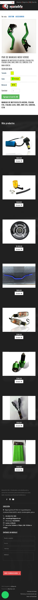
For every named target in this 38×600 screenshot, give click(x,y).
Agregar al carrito (10, 96)
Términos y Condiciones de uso (28, 594)
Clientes (18, 2)
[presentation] (18, 566)
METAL (13, 85)
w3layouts (13, 586)
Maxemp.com (11, 589)
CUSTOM (11, 16)
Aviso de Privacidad (31, 596)
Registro (25, 2)
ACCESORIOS (20, 16)
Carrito (34, 2)
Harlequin (15, 79)
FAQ (30, 2)
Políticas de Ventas (31, 591)
